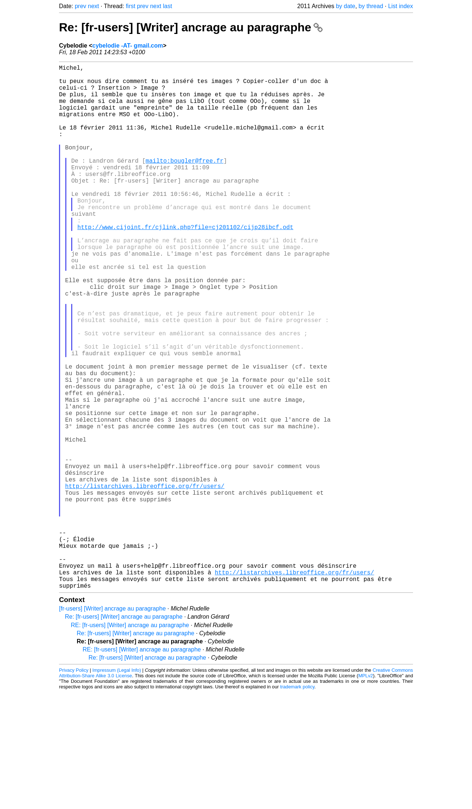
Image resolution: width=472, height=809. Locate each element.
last (167, 6)
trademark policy (297, 803)
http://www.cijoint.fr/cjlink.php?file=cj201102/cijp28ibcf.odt (185, 264)
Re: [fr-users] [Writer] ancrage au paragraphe (191, 27)
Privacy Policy (73, 786)
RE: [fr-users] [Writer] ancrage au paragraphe (130, 742)
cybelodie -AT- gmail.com (127, 45)
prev (80, 6)
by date (345, 6)
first (130, 6)
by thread (370, 6)
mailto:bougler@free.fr (184, 183)
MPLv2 (365, 792)
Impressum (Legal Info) (116, 786)
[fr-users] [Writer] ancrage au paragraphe (112, 725)
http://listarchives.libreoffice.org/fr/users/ (145, 580)
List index (400, 6)
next (93, 6)
